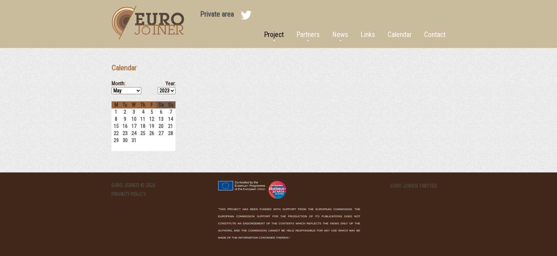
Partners (308, 34)
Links (368, 34)
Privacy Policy (129, 194)
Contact (434, 34)
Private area (217, 14)
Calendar (400, 34)
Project (274, 34)
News (340, 34)
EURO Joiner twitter (413, 186)
